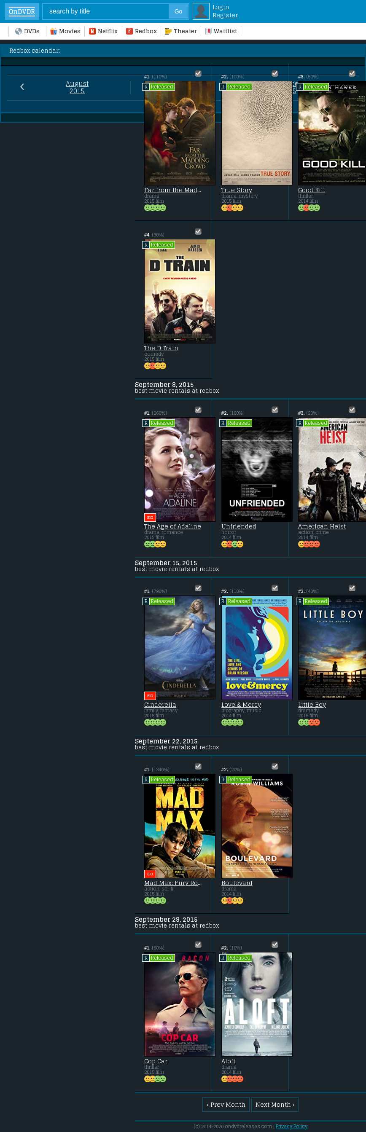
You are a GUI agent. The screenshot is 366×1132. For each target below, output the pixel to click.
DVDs (27, 31)
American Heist (322, 526)
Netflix (103, 31)
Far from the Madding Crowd (173, 190)
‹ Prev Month (226, 1104)
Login (221, 7)
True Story (236, 190)
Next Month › (275, 1104)
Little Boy (312, 704)
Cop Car (155, 1061)
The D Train (161, 348)
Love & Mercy (241, 704)
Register (225, 15)
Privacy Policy (291, 1126)
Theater (181, 31)
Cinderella (160, 704)
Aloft (228, 1061)
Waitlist (221, 31)
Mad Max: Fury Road (173, 883)
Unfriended (238, 526)
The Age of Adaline (172, 526)
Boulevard (237, 883)
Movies (65, 31)
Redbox (141, 31)
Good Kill (311, 190)
